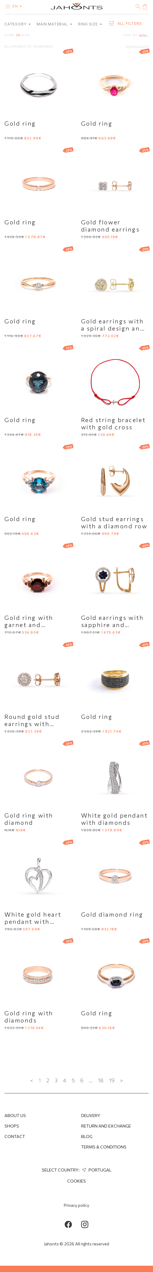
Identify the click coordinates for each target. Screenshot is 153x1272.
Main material (54, 24)
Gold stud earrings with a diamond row (114, 522)
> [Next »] (121, 1080)
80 (28, 35)
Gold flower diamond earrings (110, 225)
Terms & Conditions (103, 1146)
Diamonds (43, 46)
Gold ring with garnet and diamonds (28, 624)
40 (23, 35)
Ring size (90, 24)
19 (112, 1080)
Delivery (90, 1115)
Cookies (76, 1180)
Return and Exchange (106, 1125)
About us (15, 1115)
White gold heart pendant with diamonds (32, 921)
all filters (125, 23)
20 (18, 35)
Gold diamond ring (112, 914)
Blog (86, 1136)
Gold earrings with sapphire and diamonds (112, 624)
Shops (11, 1125)
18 (100, 1080)
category (17, 24)
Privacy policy (76, 1205)
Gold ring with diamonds (28, 1016)
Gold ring (20, 123)
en (18, 6)
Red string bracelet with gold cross (113, 423)
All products (17, 46)
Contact (14, 1136)
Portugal (96, 1169)
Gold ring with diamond (28, 819)
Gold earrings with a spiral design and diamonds (113, 328)
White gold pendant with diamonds (114, 819)
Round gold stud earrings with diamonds (32, 723)
